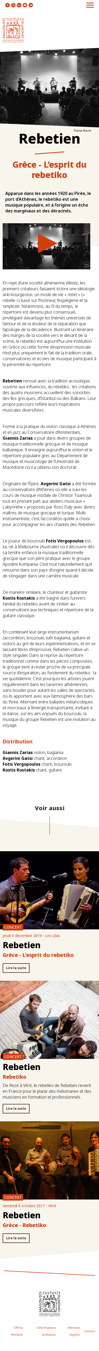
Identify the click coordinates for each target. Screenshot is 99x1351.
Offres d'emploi (17, 1331)
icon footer (49, 1304)
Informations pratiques (46, 1331)
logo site (13, 30)
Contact (89, 1331)
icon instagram (13, 5)
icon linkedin (19, 5)
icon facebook (7, 5)
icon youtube (25, 5)
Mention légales (74, 1331)
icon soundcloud (31, 5)
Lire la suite (16, 968)
